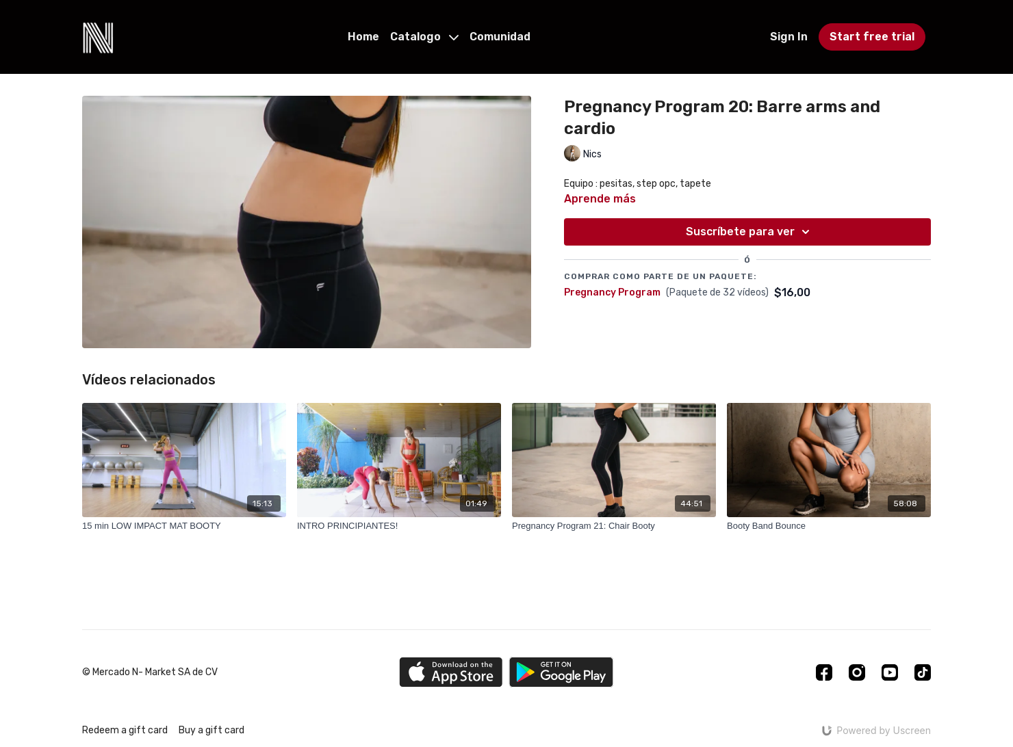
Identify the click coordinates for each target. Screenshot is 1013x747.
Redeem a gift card (125, 730)
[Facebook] (824, 672)
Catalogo (424, 36)
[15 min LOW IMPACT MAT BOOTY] (184, 526)
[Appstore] (450, 672)
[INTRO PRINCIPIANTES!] (399, 526)
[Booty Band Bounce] (829, 526)
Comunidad (500, 36)
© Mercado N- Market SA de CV (150, 672)
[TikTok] (922, 672)
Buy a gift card (211, 730)
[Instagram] (857, 672)
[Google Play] (561, 672)
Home (363, 36)
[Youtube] (890, 672)
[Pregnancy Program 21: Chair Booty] (614, 526)
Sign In (789, 36)
